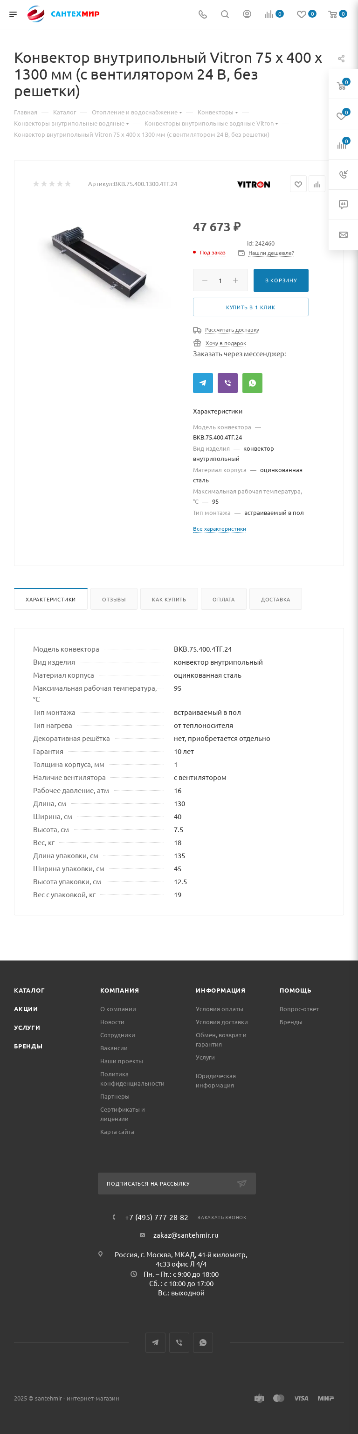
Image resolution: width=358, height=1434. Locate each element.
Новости (112, 1022)
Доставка (275, 599)
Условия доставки (222, 1022)
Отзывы (114, 599)
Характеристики (51, 599)
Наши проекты (121, 1061)
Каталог (29, 990)
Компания (119, 990)
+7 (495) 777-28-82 (156, 1217)
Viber (228, 383)
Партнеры (115, 1096)
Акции (26, 1009)
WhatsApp (252, 383)
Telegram (203, 383)
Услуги (27, 1027)
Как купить (169, 599)
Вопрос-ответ (299, 1009)
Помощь (296, 990)
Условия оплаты (219, 1009)
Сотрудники (117, 1035)
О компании (118, 1009)
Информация (221, 990)
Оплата (224, 599)
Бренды (28, 1046)
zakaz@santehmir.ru (186, 1234)
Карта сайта (117, 1131)
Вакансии (114, 1048)
